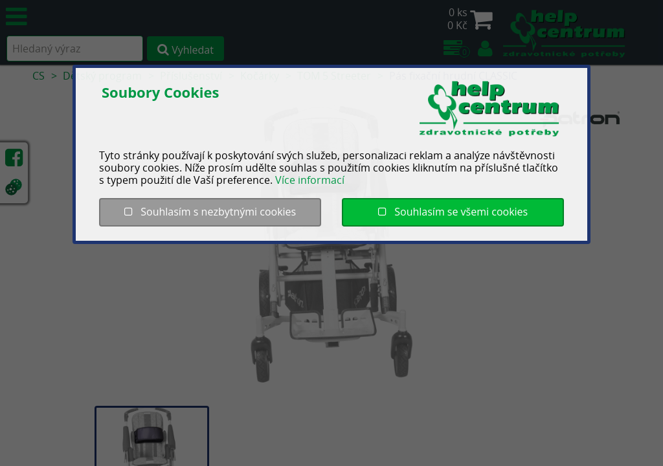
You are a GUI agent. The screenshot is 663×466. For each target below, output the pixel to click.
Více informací (309, 180)
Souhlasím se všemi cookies (453, 212)
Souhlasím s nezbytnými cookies (210, 212)
